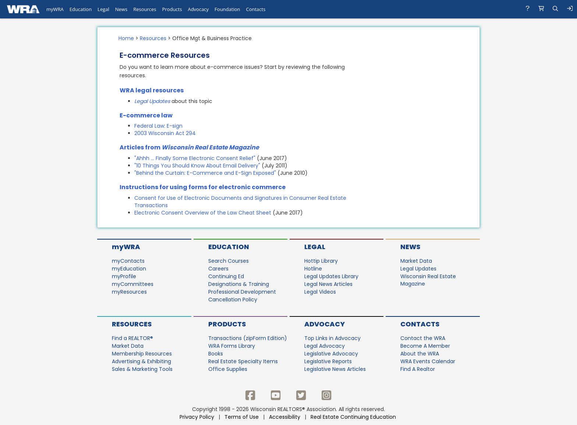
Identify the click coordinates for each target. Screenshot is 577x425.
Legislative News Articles (335, 369)
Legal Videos (320, 291)
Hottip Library (321, 261)
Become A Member (425, 346)
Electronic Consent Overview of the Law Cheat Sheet (202, 212)
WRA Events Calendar (427, 361)
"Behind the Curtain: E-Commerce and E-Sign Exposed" (205, 173)
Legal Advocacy (324, 346)
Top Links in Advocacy (332, 338)
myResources (129, 291)
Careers (218, 268)
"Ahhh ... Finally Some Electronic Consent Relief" (194, 158)
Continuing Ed (226, 276)
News (410, 246)
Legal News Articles (328, 284)
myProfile (124, 276)
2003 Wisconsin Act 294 (165, 133)
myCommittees (132, 284)
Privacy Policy (197, 417)
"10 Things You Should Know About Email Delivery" (197, 165)
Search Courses (228, 261)
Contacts (419, 324)
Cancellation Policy (232, 299)
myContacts (128, 261)
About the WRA (419, 353)
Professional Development (242, 291)
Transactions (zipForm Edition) (247, 338)
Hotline (313, 268)
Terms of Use (241, 417)
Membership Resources (142, 353)
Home (126, 38)
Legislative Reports (328, 361)
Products (227, 324)
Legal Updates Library (331, 276)
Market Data (416, 261)
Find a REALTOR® (132, 338)
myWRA (126, 246)
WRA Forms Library (231, 346)
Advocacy (324, 324)
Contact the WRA (422, 338)
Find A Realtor (417, 369)
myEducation (129, 268)
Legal (314, 246)
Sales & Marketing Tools (142, 369)
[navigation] (288, 9)
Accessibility (284, 417)
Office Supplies (227, 369)
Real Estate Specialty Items (243, 361)
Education (228, 246)
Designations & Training (238, 284)
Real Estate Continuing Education (354, 417)
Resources (153, 38)
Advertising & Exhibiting (141, 361)
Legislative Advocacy (331, 353)
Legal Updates (152, 101)
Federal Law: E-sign (158, 126)
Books (215, 353)
